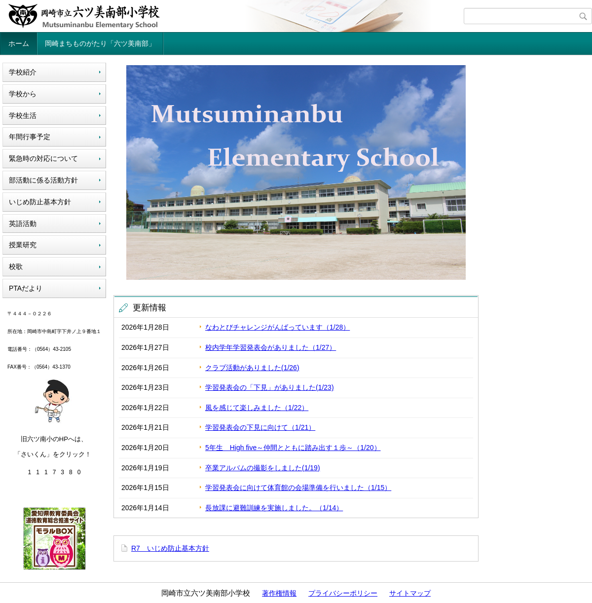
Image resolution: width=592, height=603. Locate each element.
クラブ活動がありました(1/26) (252, 368)
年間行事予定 (29, 137)
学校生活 (23, 115)
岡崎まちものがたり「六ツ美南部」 (100, 43)
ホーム (18, 43)
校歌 (16, 266)
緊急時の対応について (43, 158)
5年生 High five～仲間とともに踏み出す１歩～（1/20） (293, 448)
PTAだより (25, 288)
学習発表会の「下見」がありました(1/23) (269, 387)
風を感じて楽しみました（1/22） (256, 408)
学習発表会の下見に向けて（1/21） (260, 427)
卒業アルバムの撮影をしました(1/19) (262, 468)
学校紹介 (23, 72)
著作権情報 (279, 593)
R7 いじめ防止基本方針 (170, 548)
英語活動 (23, 223)
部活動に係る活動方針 (43, 180)
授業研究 (23, 245)
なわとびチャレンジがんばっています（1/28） (277, 327)
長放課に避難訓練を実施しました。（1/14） (274, 508)
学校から (23, 94)
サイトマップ (410, 593)
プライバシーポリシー (342, 593)
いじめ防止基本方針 (40, 202)
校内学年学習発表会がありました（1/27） (270, 347)
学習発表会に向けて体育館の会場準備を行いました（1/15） (298, 487)
